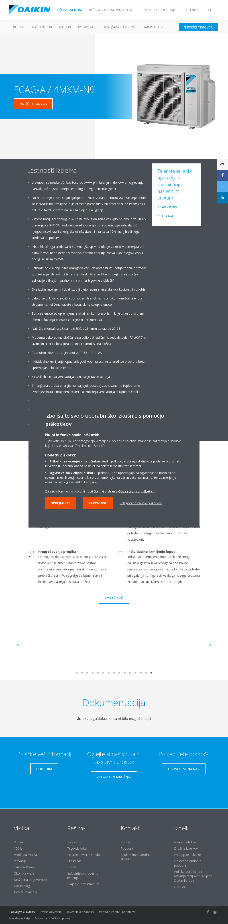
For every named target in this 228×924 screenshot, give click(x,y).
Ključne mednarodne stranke (136, 857)
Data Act (180, 887)
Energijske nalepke (187, 855)
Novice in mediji (25, 892)
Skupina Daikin (24, 867)
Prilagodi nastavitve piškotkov (141, 503)
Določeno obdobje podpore (187, 863)
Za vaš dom (75, 842)
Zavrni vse (98, 503)
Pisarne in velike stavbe (84, 855)
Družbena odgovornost (30, 879)
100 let (19, 848)
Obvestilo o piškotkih (80, 912)
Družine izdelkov (186, 848)
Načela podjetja (20, 918)
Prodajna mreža (25, 855)
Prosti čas (74, 861)
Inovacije (20, 861)
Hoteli (71, 867)
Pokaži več (114, 598)
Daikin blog (152, 27)
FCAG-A (167, 216)
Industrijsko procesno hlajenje (82, 875)
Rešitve (19, 27)
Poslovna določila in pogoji (52, 918)
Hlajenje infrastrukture (83, 884)
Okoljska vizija (24, 873)
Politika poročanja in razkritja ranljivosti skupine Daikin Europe (193, 876)
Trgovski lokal (77, 848)
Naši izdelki (42, 27)
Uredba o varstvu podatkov (116, 912)
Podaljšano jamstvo (117, 27)
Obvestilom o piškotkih (136, 491)
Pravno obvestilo (50, 912)
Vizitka (18, 842)
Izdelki (65, 27)
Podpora (85, 27)
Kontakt (126, 842)
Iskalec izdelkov (185, 842)
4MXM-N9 (169, 207)
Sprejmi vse (60, 503)
